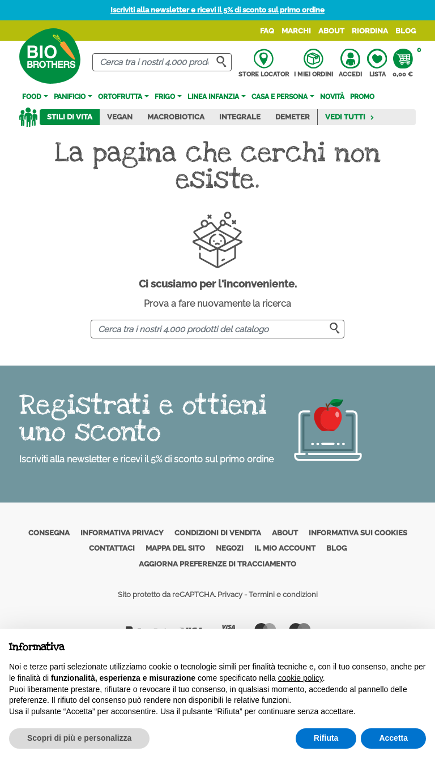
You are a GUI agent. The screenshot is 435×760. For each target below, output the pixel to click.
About (331, 31)
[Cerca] (162, 62)
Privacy (230, 594)
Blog (405, 31)
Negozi (230, 548)
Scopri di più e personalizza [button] (79, 737)
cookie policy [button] (300, 677)
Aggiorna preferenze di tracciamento (217, 564)
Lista (377, 63)
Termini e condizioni (283, 594)
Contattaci (112, 548)
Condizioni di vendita (217, 533)
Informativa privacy (122, 533)
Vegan (120, 117)
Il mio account (284, 548)
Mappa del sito (175, 548)
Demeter (292, 117)
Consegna (49, 533)
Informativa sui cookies (358, 533)
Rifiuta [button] (326, 737)
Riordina (370, 31)
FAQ (267, 31)
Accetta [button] (393, 737)
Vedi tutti (349, 117)
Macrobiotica (175, 117)
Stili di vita (69, 117)
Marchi (296, 31)
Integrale (240, 117)
